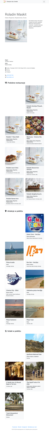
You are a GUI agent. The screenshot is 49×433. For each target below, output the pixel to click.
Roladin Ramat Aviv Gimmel (33, 168)
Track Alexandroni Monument (12, 414)
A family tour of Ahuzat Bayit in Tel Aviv (13, 383)
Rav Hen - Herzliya (32, 262)
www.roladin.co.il (10, 77)
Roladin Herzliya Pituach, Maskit (34, 107)
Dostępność (24, 427)
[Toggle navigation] (44, 1)
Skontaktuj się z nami (32, 427)
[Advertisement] (24, 9)
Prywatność (14, 427)
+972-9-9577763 (9, 75)
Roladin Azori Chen (12, 168)
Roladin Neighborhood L (34, 194)
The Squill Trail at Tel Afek (33, 383)
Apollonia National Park (34, 354)
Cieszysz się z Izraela (12, 1)
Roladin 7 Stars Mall (12, 137)
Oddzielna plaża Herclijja (34, 290)
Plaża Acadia (10, 262)
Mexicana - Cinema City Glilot (34, 137)
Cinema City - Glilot (12, 290)
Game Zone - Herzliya (33, 234)
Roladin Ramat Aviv (12, 198)
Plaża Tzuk (30, 320)
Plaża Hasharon (11, 320)
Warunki (19, 427)
